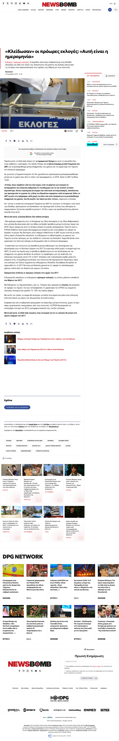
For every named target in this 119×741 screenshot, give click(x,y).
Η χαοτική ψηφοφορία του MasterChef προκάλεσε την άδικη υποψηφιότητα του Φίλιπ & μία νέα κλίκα (35, 585)
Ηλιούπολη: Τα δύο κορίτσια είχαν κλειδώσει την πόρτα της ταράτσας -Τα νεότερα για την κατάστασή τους (32, 525)
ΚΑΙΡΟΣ (88, 10)
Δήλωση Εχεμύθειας (37, 688)
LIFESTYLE (80, 10)
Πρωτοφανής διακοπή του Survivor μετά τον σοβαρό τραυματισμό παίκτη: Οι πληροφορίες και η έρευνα (35, 627)
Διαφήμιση (104, 688)
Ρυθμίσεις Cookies (67, 688)
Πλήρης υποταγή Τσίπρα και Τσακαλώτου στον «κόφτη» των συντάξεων (46, 339)
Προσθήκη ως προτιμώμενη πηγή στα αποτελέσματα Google (42, 154)
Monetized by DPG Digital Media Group (65, 717)
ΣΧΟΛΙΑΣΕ (68, 131)
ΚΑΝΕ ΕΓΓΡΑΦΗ (89, 678)
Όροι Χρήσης (25, 688)
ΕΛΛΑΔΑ (33, 10)
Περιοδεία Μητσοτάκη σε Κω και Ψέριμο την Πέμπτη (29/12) (41, 360)
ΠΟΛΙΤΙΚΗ (41, 10)
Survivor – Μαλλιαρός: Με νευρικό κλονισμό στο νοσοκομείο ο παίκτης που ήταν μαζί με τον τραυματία (83, 626)
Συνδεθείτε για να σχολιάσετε (17, 407)
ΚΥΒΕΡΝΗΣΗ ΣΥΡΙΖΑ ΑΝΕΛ (34, 440)
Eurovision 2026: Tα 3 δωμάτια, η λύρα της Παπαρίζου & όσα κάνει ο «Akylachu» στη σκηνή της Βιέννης (83, 585)
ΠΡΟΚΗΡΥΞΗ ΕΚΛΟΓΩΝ (42, 451)
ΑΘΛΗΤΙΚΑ (71, 10)
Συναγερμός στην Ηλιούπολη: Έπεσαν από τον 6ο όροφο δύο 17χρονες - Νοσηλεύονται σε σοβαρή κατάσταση (11, 586)
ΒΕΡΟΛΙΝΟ (19, 440)
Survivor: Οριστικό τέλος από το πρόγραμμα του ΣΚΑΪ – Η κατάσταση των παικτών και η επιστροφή (10, 525)
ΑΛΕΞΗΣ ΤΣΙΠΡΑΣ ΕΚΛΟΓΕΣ (53, 445)
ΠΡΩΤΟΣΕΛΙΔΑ (96, 10)
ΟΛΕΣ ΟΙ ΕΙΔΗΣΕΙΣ (23, 10)
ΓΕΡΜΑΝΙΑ (50, 440)
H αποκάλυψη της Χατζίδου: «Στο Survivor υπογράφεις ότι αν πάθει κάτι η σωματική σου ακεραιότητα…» (11, 627)
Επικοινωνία (94, 688)
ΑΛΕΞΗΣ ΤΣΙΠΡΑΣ (11, 451)
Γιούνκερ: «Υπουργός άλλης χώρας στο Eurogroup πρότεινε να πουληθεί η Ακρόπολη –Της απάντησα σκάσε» (107, 626)
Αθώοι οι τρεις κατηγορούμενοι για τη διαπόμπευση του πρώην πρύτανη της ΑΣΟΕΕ (101, 85)
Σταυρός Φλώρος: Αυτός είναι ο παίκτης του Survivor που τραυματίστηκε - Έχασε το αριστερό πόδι (73, 483)
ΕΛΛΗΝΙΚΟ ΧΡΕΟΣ (64, 440)
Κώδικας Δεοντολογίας (52, 688)
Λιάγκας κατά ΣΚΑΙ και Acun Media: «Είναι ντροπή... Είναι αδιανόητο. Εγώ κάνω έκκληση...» (59, 585)
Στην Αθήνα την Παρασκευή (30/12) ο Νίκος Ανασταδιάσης (40, 349)
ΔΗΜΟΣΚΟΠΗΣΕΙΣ (26, 451)
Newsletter (19, 430)
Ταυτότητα (15, 688)
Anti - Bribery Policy (81, 688)
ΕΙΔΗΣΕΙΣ (8, 440)
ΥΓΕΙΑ (57, 10)
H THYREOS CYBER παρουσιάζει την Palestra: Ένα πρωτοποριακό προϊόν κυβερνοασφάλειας (101, 126)
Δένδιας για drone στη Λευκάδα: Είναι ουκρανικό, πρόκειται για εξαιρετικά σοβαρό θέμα (59, 626)
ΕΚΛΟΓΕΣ (8, 445)
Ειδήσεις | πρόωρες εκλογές (17, 62)
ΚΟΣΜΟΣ (63, 10)
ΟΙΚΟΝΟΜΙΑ (49, 10)
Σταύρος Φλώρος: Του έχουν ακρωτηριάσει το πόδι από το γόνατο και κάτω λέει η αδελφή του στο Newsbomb (106, 586)
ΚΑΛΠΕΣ (68, 445)
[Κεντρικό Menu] (116, 10)
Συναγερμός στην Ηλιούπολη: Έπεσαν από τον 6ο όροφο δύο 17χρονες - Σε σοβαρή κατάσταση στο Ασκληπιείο (52, 484)
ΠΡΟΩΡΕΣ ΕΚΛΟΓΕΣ (21, 445)
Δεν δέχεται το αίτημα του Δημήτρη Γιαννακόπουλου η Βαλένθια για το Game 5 (101, 94)
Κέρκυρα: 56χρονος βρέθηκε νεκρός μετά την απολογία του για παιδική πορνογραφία (101, 136)
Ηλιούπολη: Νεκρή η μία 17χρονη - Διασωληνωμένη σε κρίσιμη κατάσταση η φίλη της (52, 525)
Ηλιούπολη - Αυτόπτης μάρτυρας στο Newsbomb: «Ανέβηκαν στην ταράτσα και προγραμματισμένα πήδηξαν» (100, 115)
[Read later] (81, 131)
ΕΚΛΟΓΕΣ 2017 (36, 445)
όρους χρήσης (97, 666)
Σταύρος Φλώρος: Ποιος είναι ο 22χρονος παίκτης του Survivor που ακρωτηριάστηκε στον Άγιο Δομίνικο (10, 483)
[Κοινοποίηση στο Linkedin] (23, 141)
